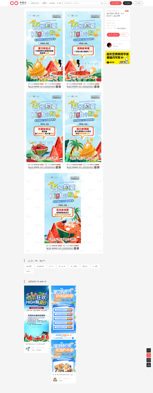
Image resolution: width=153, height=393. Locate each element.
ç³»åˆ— (28, 271)
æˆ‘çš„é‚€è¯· (116, 3)
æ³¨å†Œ (127, 3)
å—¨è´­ (51, 266)
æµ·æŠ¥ (28, 266)
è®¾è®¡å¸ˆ (120, 44)
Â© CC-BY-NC (121, 28)
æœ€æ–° (44, 3)
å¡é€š (95, 266)
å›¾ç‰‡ (52, 3)
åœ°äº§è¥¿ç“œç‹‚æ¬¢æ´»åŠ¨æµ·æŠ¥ (35, 344)
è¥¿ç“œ (85, 266)
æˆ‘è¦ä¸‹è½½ (113, 34)
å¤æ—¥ (62, 266)
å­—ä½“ (59, 3)
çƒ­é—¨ (38, 3)
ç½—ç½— (116, 46)
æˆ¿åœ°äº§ (40, 266)
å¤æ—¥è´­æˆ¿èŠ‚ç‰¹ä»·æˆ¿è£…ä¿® (63, 374)
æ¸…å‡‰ (74, 266)
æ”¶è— (124, 34)
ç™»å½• (138, 3)
